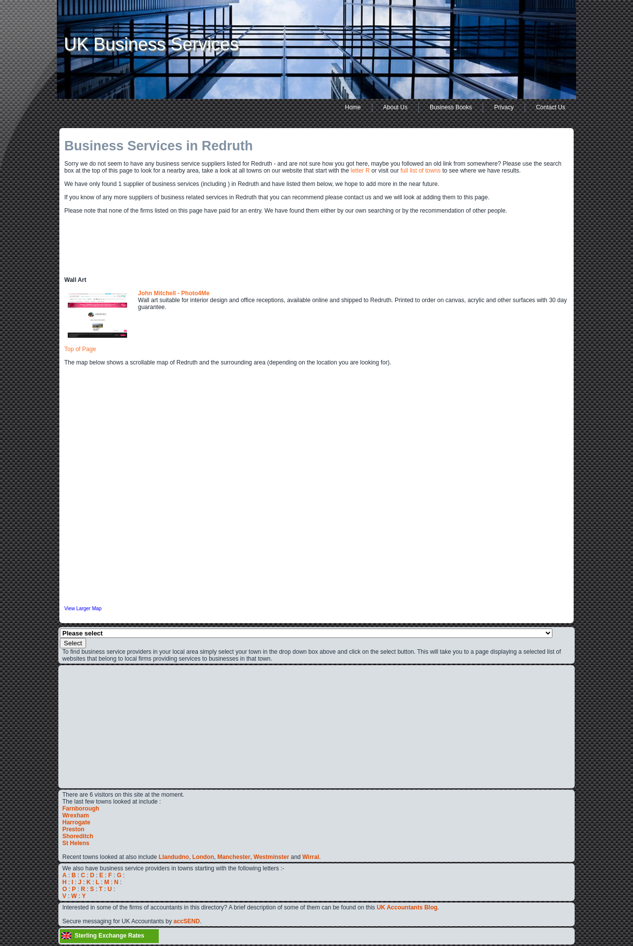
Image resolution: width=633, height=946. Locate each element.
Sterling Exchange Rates (109, 935)
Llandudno (174, 857)
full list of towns (421, 170)
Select (73, 643)
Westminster (271, 857)
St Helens (76, 843)
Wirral (310, 857)
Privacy (503, 107)
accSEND (187, 921)
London (203, 857)
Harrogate (76, 822)
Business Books (451, 107)
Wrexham (75, 815)
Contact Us (550, 107)
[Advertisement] (92, 726)
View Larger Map (82, 608)
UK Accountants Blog (407, 907)
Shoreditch (77, 836)
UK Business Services (151, 44)
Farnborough (80, 808)
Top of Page (80, 349)
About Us (395, 107)
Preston (73, 829)
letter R (360, 170)
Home (353, 107)
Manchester (233, 857)
